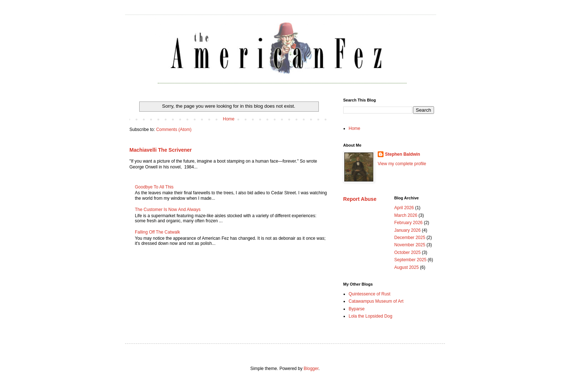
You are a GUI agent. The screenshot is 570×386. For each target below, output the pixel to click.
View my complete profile (402, 163)
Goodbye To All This (154, 187)
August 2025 (406, 267)
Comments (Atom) (173, 129)
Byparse (357, 308)
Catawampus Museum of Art (376, 301)
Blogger (311, 368)
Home (228, 119)
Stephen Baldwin (402, 154)
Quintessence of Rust (369, 294)
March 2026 (405, 215)
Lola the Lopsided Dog (370, 316)
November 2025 (409, 244)
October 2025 (407, 252)
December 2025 (409, 237)
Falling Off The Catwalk (157, 232)
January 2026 (407, 230)
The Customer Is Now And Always (168, 209)
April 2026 (404, 207)
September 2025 (410, 259)
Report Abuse (359, 199)
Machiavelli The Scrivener (160, 150)
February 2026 (408, 222)
